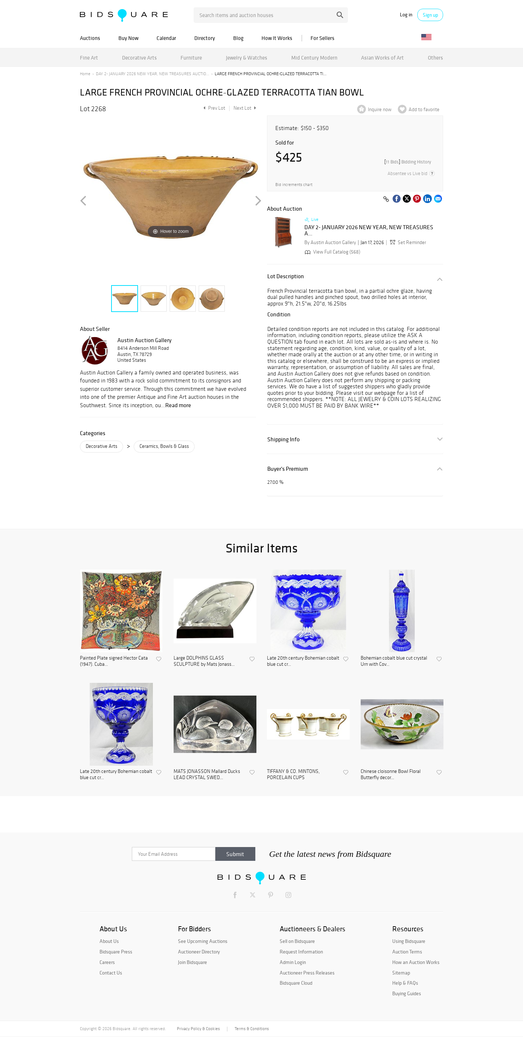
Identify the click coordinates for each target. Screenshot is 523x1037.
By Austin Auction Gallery (330, 242)
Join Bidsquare (192, 962)
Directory (204, 38)
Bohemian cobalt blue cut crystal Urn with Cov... (394, 661)
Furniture (191, 57)
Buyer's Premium (287, 468)
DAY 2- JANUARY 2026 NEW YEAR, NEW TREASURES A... (368, 230)
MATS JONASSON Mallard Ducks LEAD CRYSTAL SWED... (207, 775)
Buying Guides (406, 993)
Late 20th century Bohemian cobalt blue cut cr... (303, 661)
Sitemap (401, 972)
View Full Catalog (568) (331, 252)
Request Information (301, 951)
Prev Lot (213, 108)
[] (407, 162)
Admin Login (293, 962)
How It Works (277, 38)
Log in (406, 14)
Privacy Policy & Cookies (198, 1028)
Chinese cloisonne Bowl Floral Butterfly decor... (391, 775)
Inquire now (380, 109)
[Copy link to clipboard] (386, 199)
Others (435, 57)
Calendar (166, 38)
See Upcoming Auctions (202, 941)
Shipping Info (283, 439)
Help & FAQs (405, 983)
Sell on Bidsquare (297, 941)
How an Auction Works (415, 962)
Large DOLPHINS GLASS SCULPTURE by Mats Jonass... (204, 661)
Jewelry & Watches (246, 57)
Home (85, 73)
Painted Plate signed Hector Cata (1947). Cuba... (114, 661)
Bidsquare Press (116, 951)
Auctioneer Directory (199, 951)
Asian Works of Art (382, 57)
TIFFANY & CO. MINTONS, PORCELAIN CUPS (293, 775)
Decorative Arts (139, 57)
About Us (109, 941)
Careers (107, 962)
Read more (178, 405)
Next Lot (245, 108)
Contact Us (111, 972)
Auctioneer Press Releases (307, 972)
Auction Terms (407, 951)
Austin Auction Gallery (144, 340)
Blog (238, 38)
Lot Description (285, 276)
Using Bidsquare (408, 941)
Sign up (430, 15)
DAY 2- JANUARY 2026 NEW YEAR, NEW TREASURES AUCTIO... (152, 73)
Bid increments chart (293, 184)
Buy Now (128, 38)
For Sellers (323, 38)
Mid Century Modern (314, 57)
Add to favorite (424, 109)
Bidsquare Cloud (296, 983)
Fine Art (89, 57)
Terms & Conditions (252, 1028)
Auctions (90, 38)
